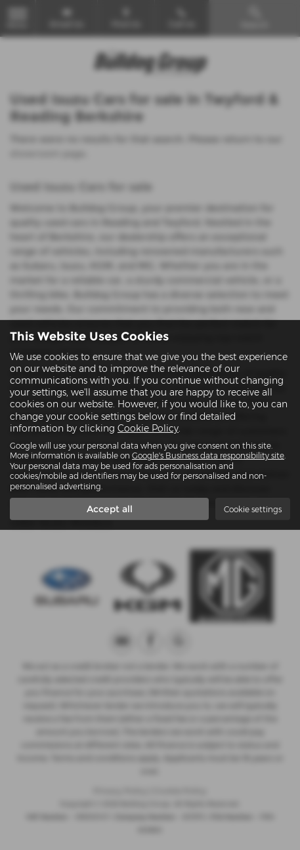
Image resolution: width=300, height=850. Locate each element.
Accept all (110, 509)
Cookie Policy (148, 428)
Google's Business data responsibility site (208, 455)
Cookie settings (253, 509)
